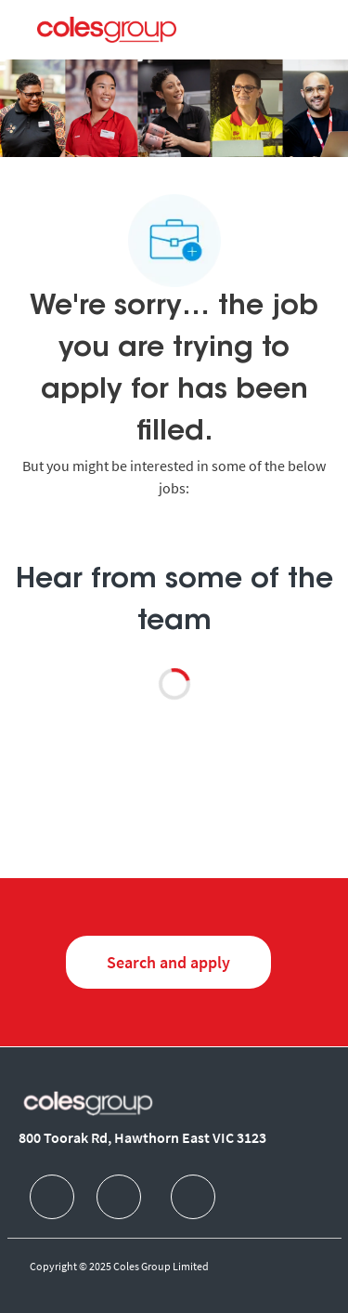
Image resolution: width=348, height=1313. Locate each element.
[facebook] (52, 1197)
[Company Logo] (106, 28)
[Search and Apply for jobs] (168, 962)
